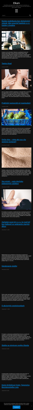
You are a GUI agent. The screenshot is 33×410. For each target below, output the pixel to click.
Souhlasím (16, 407)
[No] (31, 406)
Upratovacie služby (9, 266)
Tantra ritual (7, 63)
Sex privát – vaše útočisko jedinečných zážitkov (12, 182)
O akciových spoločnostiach (13, 306)
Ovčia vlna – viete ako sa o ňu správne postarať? (14, 140)
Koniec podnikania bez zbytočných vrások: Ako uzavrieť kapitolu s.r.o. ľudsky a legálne (16, 23)
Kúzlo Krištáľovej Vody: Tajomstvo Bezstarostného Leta (16, 386)
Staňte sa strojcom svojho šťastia (15, 345)
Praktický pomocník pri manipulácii (16, 103)
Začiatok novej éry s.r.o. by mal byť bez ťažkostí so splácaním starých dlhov (16, 224)
